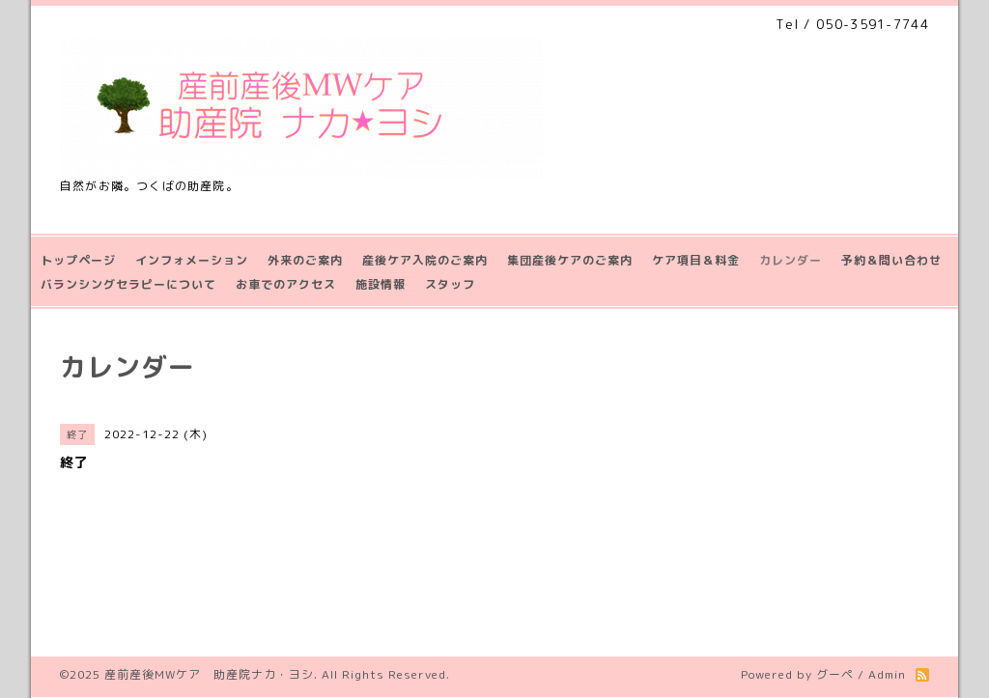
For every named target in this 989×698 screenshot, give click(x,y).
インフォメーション (191, 260)
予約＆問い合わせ (891, 260)
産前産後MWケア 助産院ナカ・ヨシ (209, 674)
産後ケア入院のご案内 (425, 260)
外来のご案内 (305, 260)
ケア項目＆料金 (696, 260)
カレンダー (790, 260)
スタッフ (450, 284)
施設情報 (380, 284)
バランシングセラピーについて (128, 284)
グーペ (835, 674)
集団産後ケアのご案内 (570, 260)
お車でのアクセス (286, 284)
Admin (887, 674)
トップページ (78, 260)
